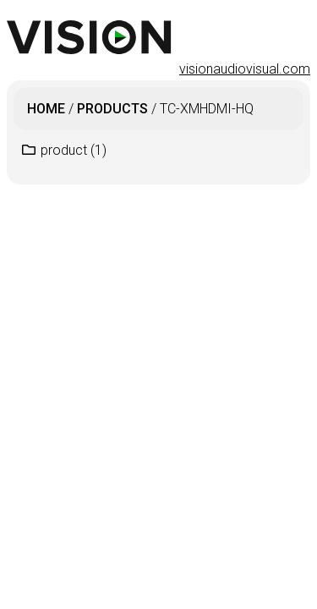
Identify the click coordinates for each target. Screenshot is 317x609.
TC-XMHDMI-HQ (207, 109)
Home (46, 109)
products (112, 109)
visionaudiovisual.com (244, 69)
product (74, 150)
